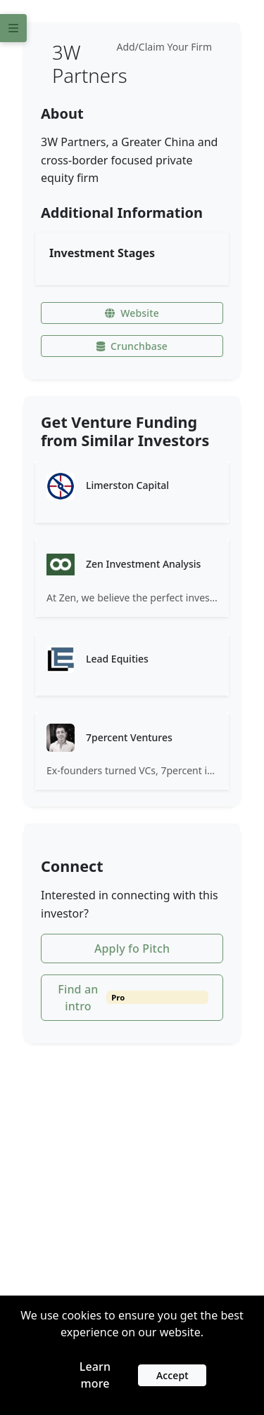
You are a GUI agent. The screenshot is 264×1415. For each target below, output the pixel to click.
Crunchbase (132, 346)
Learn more (95, 1375)
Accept (172, 1375)
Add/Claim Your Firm (164, 46)
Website (132, 313)
